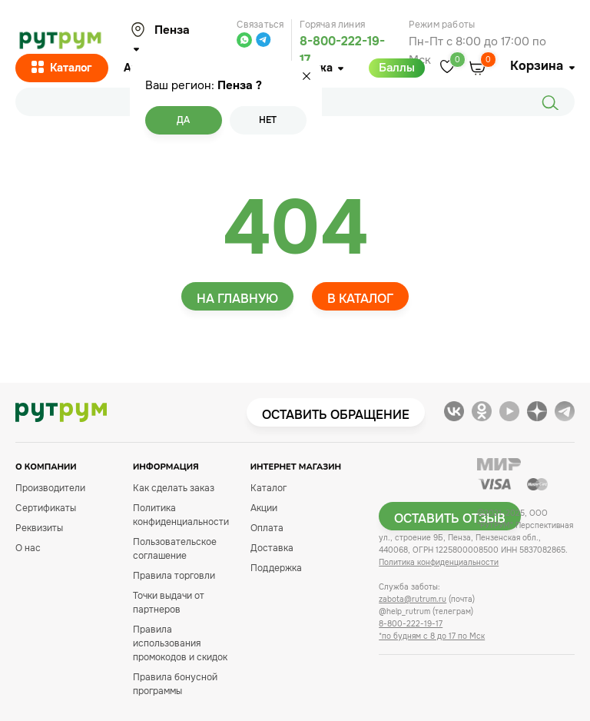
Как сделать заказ (173, 488)
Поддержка (276, 568)
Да (183, 120)
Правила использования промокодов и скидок (180, 643)
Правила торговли (174, 576)
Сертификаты (45, 508)
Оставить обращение (335, 415)
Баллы (397, 67)
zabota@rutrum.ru (412, 599)
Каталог (61, 68)
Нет (268, 120)
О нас (28, 548)
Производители (50, 488)
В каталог (360, 299)
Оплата (266, 528)
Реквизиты (39, 528)
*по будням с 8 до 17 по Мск (432, 636)
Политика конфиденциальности (439, 562)
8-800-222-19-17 (410, 624)
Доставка (271, 548)
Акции (263, 508)
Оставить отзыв (449, 518)
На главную (237, 299)
